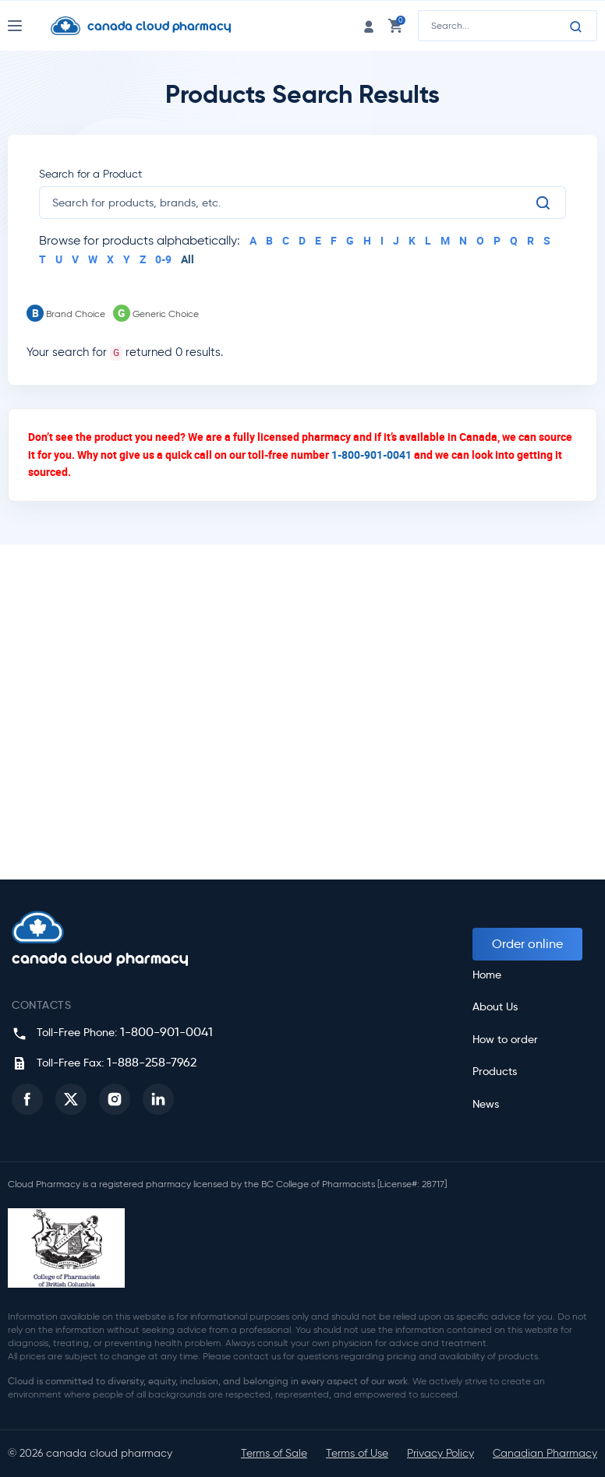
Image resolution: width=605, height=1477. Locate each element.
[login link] (369, 25)
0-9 (163, 259)
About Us (495, 1006)
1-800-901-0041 (371, 454)
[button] (27, 1099)
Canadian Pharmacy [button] (545, 1453)
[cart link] (395, 25)
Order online (527, 943)
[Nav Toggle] (29, 26)
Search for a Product (90, 174)
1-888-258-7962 (151, 1062)
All (187, 259)
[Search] (576, 26)
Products (494, 1071)
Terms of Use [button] (357, 1453)
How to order (505, 1039)
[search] (293, 202)
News (485, 1104)
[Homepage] (153, 25)
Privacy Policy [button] (440, 1453)
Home (486, 975)
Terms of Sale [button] (274, 1453)
